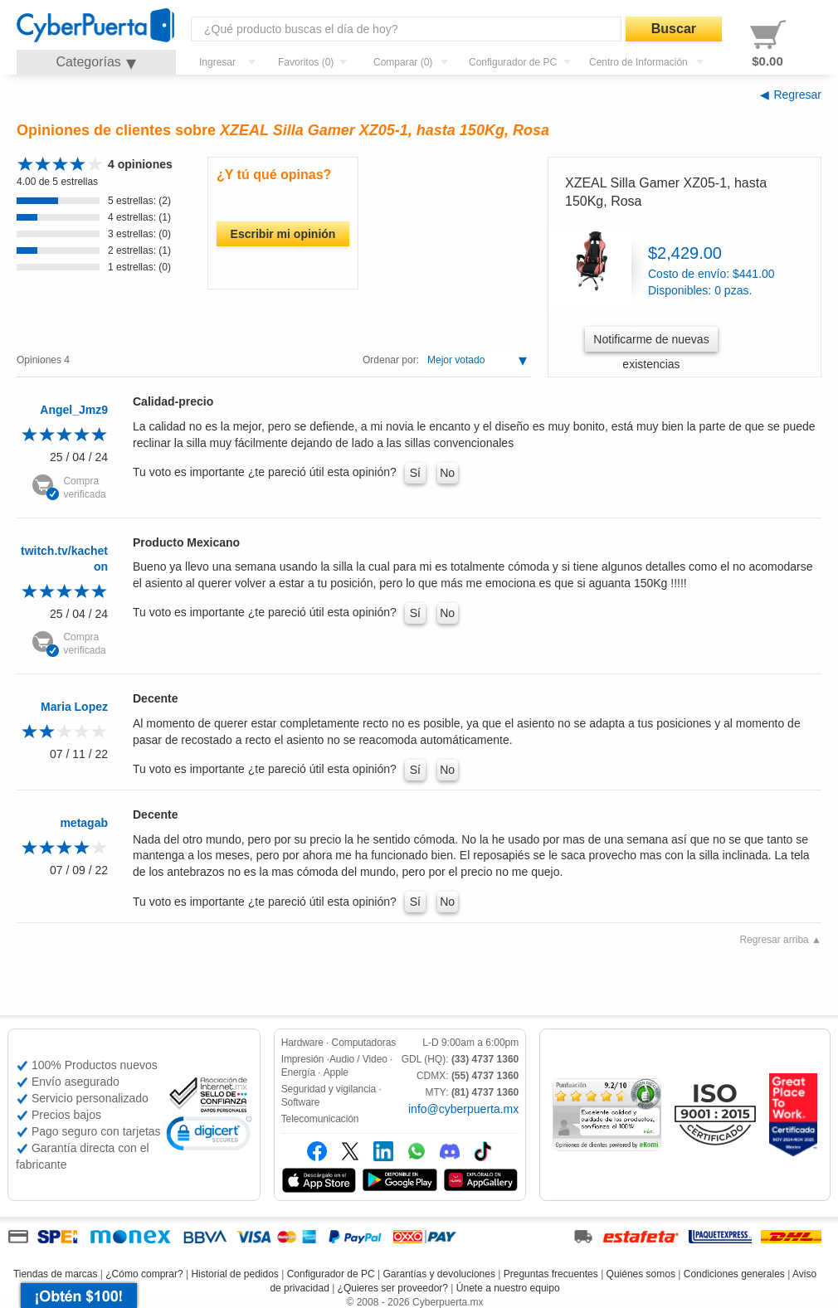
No (447, 472)
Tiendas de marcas (55, 1274)
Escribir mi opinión (283, 234)
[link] (209, 1136)
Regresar (797, 94)
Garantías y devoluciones (439, 1274)
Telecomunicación (320, 1119)
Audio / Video (358, 1059)
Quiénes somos (641, 1274)
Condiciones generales (734, 1274)
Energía (298, 1072)
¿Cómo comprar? (144, 1274)
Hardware (302, 1042)
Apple (336, 1072)
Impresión (302, 1059)
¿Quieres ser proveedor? (393, 1288)
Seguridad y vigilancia (329, 1089)
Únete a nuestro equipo (508, 1288)
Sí (415, 472)
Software (300, 1102)
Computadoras (364, 1042)
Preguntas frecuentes (551, 1274)
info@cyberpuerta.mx (463, 1109)
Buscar (673, 29)
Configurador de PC (331, 1274)
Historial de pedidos (234, 1274)
